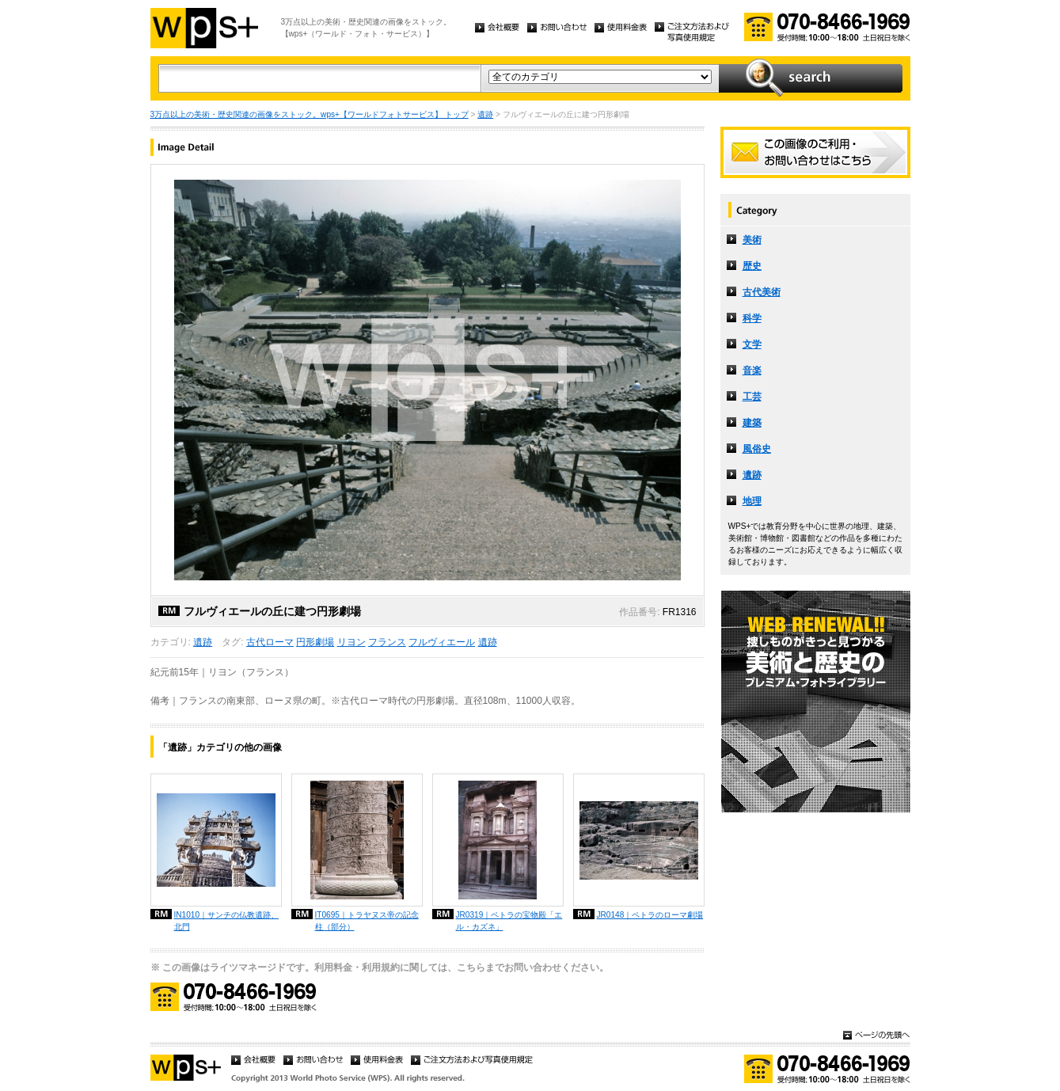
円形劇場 (315, 642)
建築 (752, 422)
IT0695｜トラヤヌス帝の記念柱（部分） (367, 920)
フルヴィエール (441, 642)
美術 (752, 239)
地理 (752, 501)
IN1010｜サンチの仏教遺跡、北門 (226, 920)
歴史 (752, 266)
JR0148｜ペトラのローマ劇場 (650, 914)
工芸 (752, 396)
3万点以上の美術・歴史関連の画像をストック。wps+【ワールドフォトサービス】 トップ (309, 114)
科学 (752, 318)
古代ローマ (270, 642)
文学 (752, 344)
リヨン (351, 642)
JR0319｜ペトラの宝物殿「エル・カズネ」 (509, 920)
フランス (387, 642)
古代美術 (762, 292)
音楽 (752, 370)
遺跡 (485, 114)
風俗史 (757, 448)
